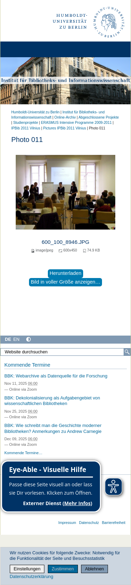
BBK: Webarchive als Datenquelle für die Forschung (55, 375)
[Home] (25, 49)
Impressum (67, 523)
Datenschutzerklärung (31, 576)
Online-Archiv (64, 117)
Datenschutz (89, 523)
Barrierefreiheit (113, 523)
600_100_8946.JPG (65, 242)
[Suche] (127, 352)
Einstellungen (27, 568)
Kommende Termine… (23, 453)
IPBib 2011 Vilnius (25, 128)
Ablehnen (94, 568)
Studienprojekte (25, 123)
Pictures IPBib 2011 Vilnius (64, 128)
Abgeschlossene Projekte (99, 117)
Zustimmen (63, 568)
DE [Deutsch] (8, 339)
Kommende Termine (27, 365)
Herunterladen (65, 273)
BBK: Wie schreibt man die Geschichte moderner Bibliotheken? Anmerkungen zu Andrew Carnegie (52, 428)
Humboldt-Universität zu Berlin (35, 112)
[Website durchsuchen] (65, 352)
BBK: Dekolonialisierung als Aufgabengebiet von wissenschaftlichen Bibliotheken (52, 400)
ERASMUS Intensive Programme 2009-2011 (76, 123)
